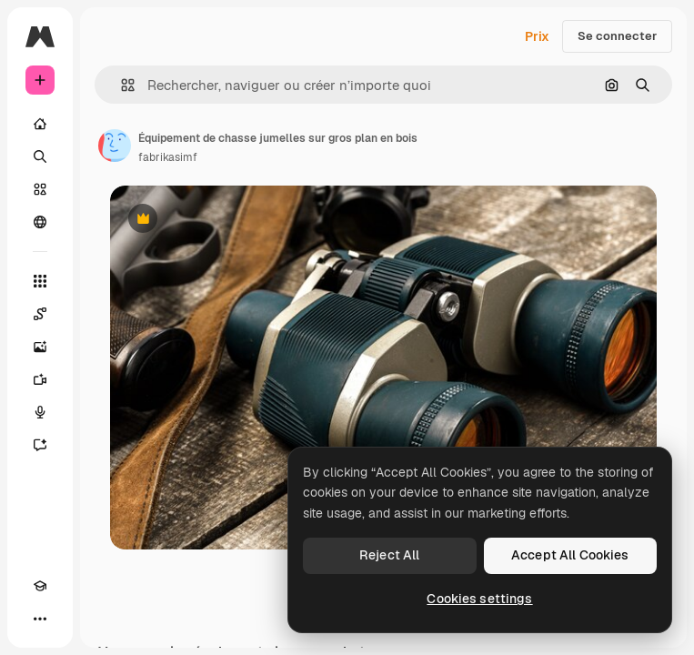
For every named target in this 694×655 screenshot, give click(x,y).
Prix (537, 36)
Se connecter (617, 36)
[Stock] (40, 189)
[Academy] (40, 585)
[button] (121, 85)
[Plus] (40, 618)
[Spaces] (40, 313)
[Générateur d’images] (40, 346)
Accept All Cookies (570, 555)
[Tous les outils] (40, 281)
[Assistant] (40, 444)
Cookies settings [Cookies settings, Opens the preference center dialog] (479, 598)
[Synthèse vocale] (40, 412)
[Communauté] (40, 222)
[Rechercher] (40, 156)
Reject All (389, 555)
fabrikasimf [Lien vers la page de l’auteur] (167, 157)
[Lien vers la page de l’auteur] (114, 145)
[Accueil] (40, 123)
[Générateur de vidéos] (40, 379)
